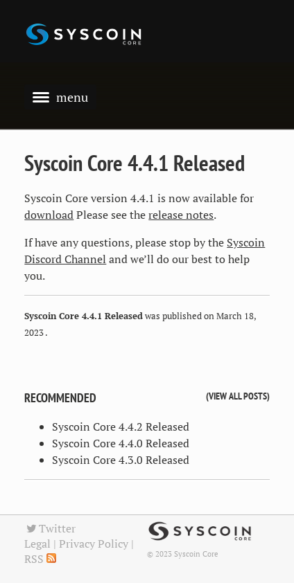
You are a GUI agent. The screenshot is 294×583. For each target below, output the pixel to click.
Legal (37, 543)
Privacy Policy (93, 543)
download (49, 214)
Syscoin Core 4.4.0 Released (120, 443)
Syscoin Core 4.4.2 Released (120, 426)
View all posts (238, 395)
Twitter (50, 528)
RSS (40, 558)
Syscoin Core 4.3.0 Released (120, 459)
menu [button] (60, 97)
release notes (181, 214)
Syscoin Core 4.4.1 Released (134, 162)
